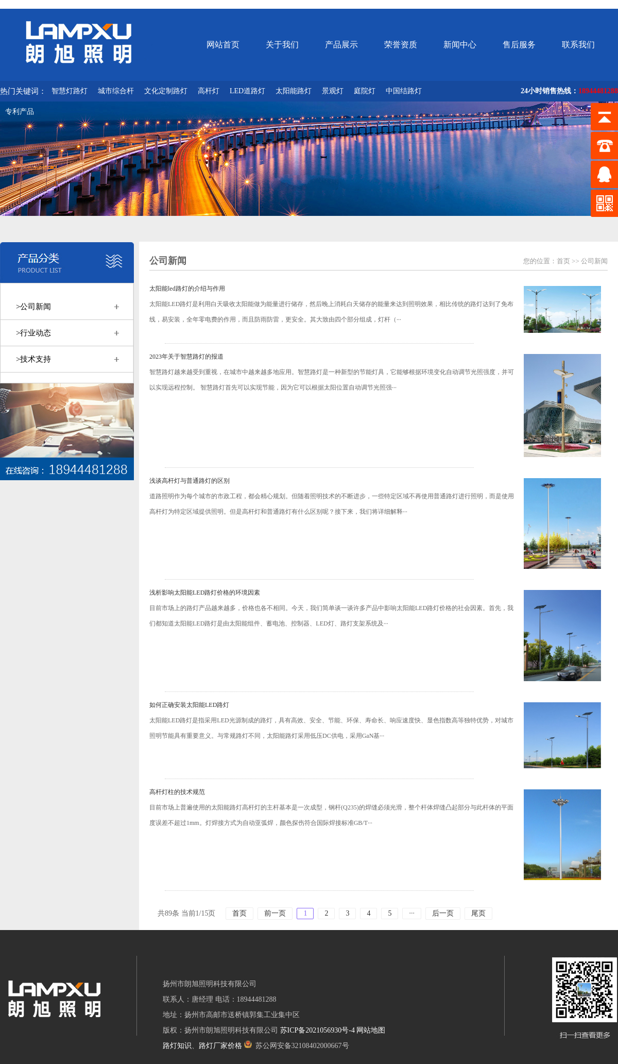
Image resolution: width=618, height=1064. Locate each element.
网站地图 (370, 1030)
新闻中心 (459, 44)
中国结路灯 (404, 91)
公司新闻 (594, 261)
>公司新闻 (33, 306)
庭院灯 (364, 91)
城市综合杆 (116, 91)
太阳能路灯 (294, 91)
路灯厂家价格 (220, 1046)
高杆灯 (208, 91)
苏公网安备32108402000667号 (296, 1046)
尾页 (478, 913)
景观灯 (333, 91)
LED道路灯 (247, 91)
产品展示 (341, 44)
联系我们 (578, 44)
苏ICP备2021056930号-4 (317, 1030)
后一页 (443, 913)
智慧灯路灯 (70, 91)
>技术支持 (33, 359)
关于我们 (282, 44)
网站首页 (223, 44)
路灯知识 (177, 1046)
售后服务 (519, 44)
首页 (563, 261)
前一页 (275, 913)
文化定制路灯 (165, 91)
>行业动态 (33, 333)
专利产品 (19, 111)
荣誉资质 (400, 44)
